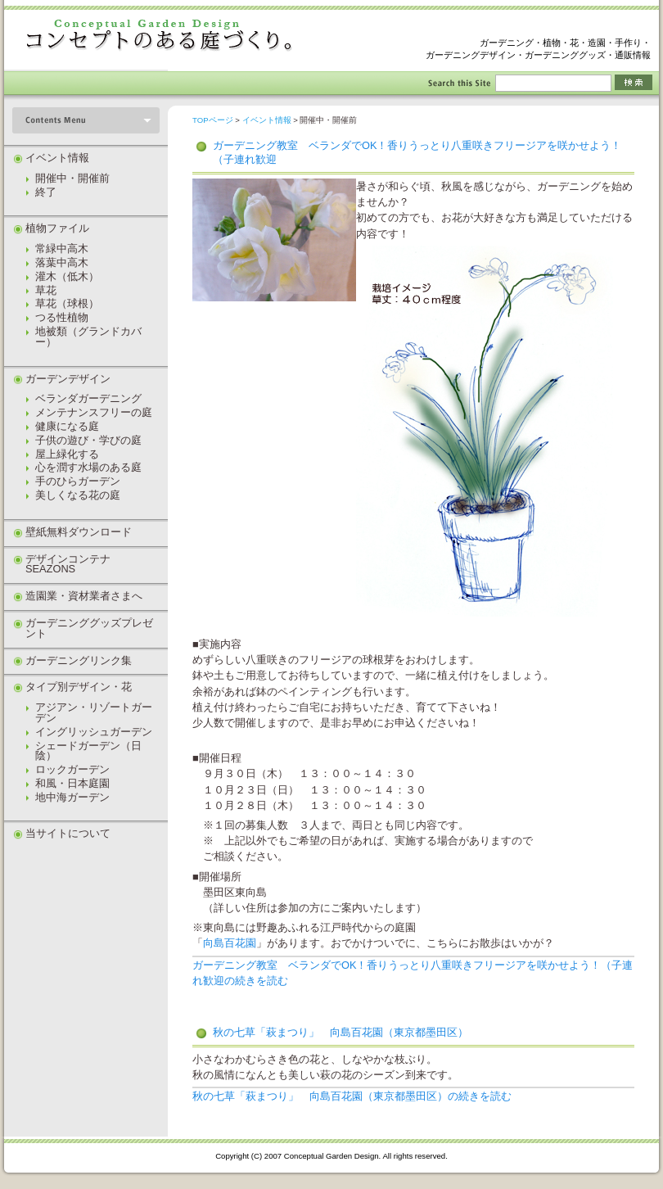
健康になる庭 (67, 426)
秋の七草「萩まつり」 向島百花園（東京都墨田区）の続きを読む (352, 1096)
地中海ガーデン (72, 797)
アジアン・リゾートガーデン (93, 712)
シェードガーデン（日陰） (88, 750)
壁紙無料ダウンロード (78, 532)
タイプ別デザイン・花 (78, 686)
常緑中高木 (61, 248)
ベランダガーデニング (88, 398)
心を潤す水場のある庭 (88, 467)
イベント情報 (266, 119)
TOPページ (212, 119)
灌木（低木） (67, 276)
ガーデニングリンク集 (78, 660)
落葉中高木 (61, 262)
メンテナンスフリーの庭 (93, 412)
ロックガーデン (72, 769)
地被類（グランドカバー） (88, 336)
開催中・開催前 (72, 178)
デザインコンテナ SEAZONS (73, 564)
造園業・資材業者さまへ (83, 596)
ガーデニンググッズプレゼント (89, 628)
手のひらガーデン (77, 481)
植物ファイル (57, 228)
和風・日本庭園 (72, 783)
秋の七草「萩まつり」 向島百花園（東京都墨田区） (340, 1032)
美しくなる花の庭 (77, 495)
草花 (45, 290)
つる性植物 (61, 317)
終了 (45, 192)
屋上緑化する (67, 454)
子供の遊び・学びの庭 (88, 440)
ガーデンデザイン (67, 379)
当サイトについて (67, 833)
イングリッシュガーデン (93, 732)
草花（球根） (67, 303)
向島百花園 (229, 943)
